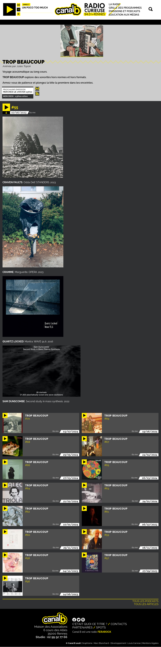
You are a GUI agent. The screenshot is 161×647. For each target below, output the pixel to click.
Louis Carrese (134, 643)
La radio (114, 4)
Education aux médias (124, 14)
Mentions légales (150, 643)
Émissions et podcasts (124, 11)
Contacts (119, 624)
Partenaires (82, 627)
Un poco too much (35, 7)
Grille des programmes (125, 7)
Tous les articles (146, 604)
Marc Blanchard (101, 643)
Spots (101, 627)
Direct (26, 4)
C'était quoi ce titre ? (89, 624)
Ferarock (104, 631)
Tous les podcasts (145, 601)
